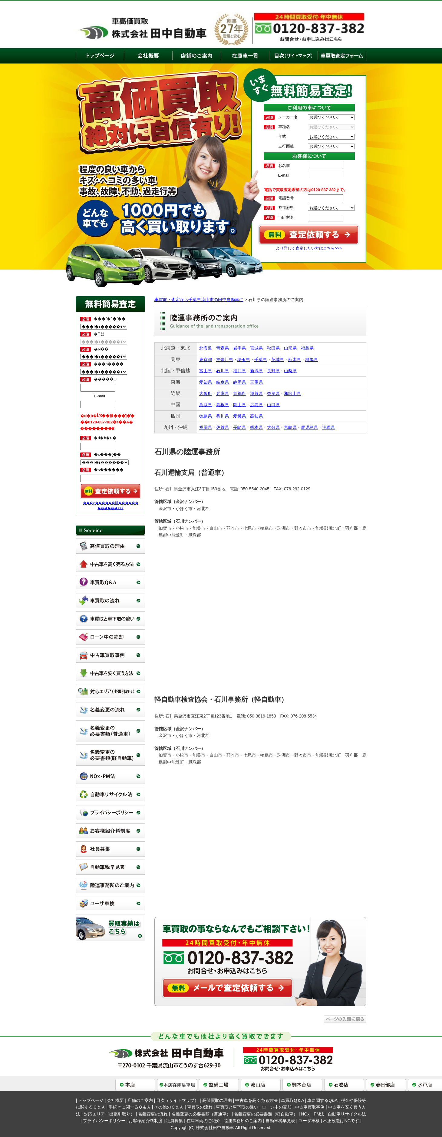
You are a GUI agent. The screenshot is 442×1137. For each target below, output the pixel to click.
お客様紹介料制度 (146, 1120)
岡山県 (239, 404)
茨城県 (277, 359)
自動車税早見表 (280, 1120)
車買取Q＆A (292, 1100)
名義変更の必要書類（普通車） (201, 1114)
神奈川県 (224, 359)
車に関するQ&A (322, 1100)
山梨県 (290, 370)
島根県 (222, 404)
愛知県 (205, 382)
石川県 (222, 370)
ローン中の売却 (277, 1107)
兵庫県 (222, 393)
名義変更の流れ (153, 1114)
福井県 (239, 370)
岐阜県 (222, 382)
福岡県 (205, 427)
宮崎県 (290, 427)
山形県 (290, 348)
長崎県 (239, 427)
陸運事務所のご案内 (243, 1120)
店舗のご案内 (140, 1100)
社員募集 (174, 1120)
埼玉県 (243, 359)
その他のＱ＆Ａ (168, 1107)
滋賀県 (256, 393)
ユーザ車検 (309, 1120)
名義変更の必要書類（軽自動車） (266, 1114)
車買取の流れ (200, 1107)
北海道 (205, 348)
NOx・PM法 (312, 1114)
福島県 (307, 348)
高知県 (256, 416)
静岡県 (239, 382)
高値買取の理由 (217, 1100)
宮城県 (256, 348)
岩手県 (239, 348)
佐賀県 (222, 427)
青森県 (222, 348)
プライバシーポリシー (104, 1120)
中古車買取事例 (310, 1107)
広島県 (256, 404)
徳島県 (205, 416)
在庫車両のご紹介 (203, 1120)
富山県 (205, 370)
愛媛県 (239, 416)
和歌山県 (292, 393)
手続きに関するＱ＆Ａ (130, 1107)
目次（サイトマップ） (177, 1100)
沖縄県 (328, 427)
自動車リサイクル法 (347, 1114)
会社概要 (115, 1100)
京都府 (239, 393)
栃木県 (294, 359)
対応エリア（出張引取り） (109, 1114)
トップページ (91, 1100)
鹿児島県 (309, 427)
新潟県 (256, 370)
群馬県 (311, 359)
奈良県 (273, 393)
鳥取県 (205, 404)
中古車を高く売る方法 (256, 1100)
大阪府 (205, 393)
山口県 (273, 404)
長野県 (273, 370)
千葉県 (260, 359)
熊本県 (256, 427)
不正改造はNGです (341, 1120)
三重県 (256, 382)
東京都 (205, 359)
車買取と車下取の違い (237, 1107)
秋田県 (273, 348)
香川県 (222, 416)
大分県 (273, 427)
